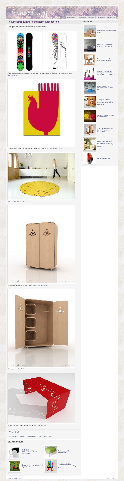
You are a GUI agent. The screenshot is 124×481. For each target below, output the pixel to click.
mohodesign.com (56, 148)
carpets (14, 436)
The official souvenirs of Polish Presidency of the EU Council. (105, 130)
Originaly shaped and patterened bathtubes (104, 45)
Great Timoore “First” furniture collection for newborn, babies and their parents (106, 144)
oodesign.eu (41, 425)
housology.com (16, 478)
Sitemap (113, 478)
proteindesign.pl (43, 285)
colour (40, 436)
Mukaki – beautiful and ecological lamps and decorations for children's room (106, 73)
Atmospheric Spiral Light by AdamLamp (105, 115)
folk (45, 436)
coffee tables (31, 436)
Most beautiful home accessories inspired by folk (67, 466)
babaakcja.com (13, 75)
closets (22, 436)
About (108, 478)
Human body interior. (104, 158)
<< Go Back (14, 432)
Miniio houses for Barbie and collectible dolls (105, 59)
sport (50, 436)
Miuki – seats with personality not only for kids (105, 87)
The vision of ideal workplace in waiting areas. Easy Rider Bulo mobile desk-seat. (106, 102)
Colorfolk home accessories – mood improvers (29, 452)
